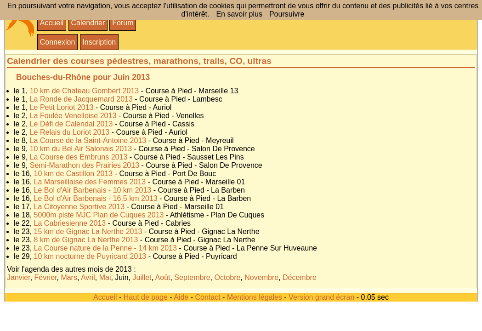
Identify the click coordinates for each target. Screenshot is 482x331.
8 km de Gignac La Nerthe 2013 (86, 240)
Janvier (18, 277)
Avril (88, 277)
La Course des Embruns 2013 (79, 157)
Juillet (142, 277)
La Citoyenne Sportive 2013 (79, 207)
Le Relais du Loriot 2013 (69, 132)
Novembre (261, 277)
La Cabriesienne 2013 (70, 223)
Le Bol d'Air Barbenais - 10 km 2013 (93, 190)
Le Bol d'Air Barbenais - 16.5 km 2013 (96, 198)
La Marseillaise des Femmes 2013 (90, 182)
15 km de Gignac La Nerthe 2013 (88, 231)
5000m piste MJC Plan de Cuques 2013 (99, 215)
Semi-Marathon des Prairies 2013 (84, 165)
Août (162, 277)
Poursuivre (286, 14)
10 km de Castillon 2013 (73, 173)
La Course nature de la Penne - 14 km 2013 (105, 248)
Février (45, 277)
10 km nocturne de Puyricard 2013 (90, 256)
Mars (69, 277)
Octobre (228, 277)
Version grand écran (321, 297)
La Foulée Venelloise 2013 (73, 116)
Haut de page (146, 297)
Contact (207, 297)
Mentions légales (254, 297)
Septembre (192, 277)
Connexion (57, 42)
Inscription (99, 42)
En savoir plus (239, 14)
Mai (105, 277)
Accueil (52, 23)
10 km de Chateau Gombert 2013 (84, 91)
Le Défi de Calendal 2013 (71, 124)
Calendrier (88, 23)
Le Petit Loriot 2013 (62, 107)
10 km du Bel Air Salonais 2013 (81, 149)
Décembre (300, 277)
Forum (122, 23)
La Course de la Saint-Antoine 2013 (88, 140)
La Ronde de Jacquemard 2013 (81, 99)
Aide (181, 297)
